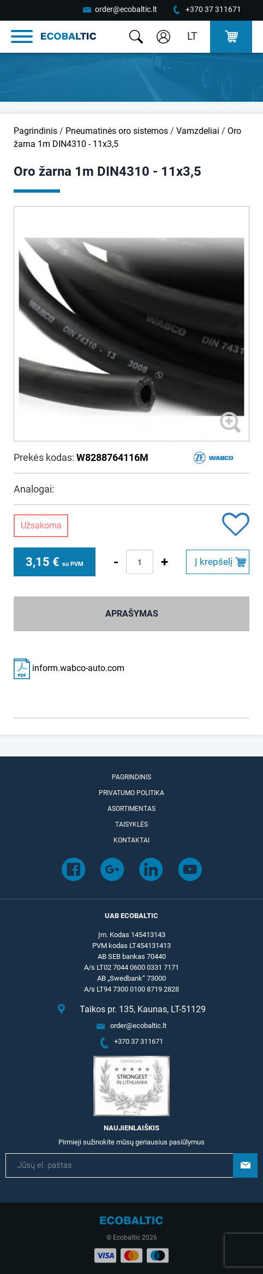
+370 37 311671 (213, 9)
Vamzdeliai (197, 131)
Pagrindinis (35, 131)
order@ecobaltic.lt (126, 9)
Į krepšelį (213, 561)
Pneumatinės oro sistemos (116, 131)
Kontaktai (131, 840)
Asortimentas (131, 809)
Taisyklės (131, 824)
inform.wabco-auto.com (69, 668)
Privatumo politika (131, 793)
